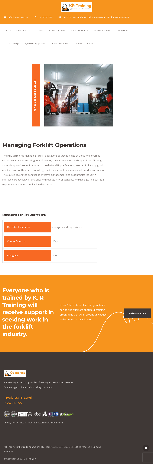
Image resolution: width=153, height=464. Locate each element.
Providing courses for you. (35, 95)
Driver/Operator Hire (60, 46)
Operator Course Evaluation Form (45, 422)
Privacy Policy (12, 422)
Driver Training (13, 46)
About (8, 33)
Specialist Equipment (103, 33)
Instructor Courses (79, 33)
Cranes (39, 33)
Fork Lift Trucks (23, 33)
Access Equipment (57, 33)
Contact (90, 46)
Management (124, 33)
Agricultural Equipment (35, 46)
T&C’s (24, 422)
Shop (79, 46)
